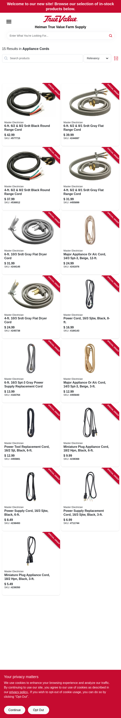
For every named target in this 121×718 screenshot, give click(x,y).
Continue (14, 710)
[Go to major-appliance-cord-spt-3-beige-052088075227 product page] (90, 243)
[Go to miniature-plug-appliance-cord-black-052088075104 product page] (90, 435)
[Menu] (8, 21)
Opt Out (38, 710)
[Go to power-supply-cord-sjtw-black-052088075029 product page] (31, 499)
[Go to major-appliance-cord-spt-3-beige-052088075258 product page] (90, 371)
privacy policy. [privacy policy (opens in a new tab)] (18, 692)
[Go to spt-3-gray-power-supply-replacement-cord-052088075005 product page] (31, 371)
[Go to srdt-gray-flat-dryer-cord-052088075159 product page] (31, 307)
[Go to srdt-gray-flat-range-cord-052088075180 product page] (90, 114)
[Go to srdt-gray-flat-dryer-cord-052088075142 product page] (31, 243)
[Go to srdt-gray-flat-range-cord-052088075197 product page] (90, 178)
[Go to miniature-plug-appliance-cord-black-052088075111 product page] (31, 563)
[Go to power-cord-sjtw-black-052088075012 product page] (90, 307)
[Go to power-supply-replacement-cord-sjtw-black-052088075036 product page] (90, 499)
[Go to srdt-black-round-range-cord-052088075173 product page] (31, 178)
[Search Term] (60, 36)
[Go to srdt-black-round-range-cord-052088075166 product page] (31, 114)
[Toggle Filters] (116, 58)
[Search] (111, 35)
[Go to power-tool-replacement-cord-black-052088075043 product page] (31, 435)
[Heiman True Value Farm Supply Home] (60, 18)
